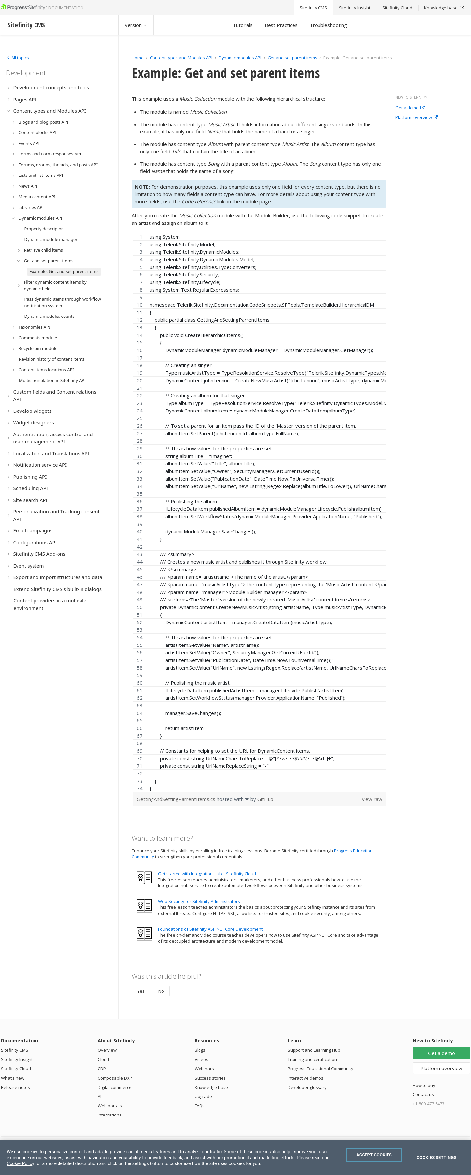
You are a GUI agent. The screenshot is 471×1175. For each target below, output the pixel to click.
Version (136, 25)
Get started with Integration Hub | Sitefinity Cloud (207, 874)
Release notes (15, 1087)
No (161, 991)
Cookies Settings (437, 1157)
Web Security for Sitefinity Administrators (199, 901)
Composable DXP (115, 1078)
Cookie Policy (20, 1163)
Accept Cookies (374, 1154)
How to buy (424, 1085)
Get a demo (410, 108)
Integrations (110, 1115)
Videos (201, 1059)
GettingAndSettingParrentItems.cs (177, 799)
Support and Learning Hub (314, 1050)
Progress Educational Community (320, 1068)
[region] (259, 512)
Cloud (103, 1059)
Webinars (204, 1068)
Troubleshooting (328, 25)
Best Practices (281, 25)
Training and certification (312, 1059)
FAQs (200, 1106)
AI (99, 1096)
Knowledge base (211, 1087)
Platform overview (416, 117)
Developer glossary (307, 1087)
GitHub (265, 799)
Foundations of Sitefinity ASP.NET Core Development (210, 929)
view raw (372, 799)
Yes (141, 991)
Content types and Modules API (181, 57)
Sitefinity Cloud (16, 1068)
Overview (107, 1050)
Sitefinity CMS (14, 1050)
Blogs (200, 1050)
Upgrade (203, 1096)
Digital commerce (114, 1087)
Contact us (423, 1094)
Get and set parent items (292, 57)
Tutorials (243, 25)
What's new (12, 1078)
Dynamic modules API (240, 57)
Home (138, 57)
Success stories (210, 1078)
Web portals (110, 1106)
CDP (102, 1068)
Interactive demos (305, 1078)
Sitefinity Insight (17, 1059)
